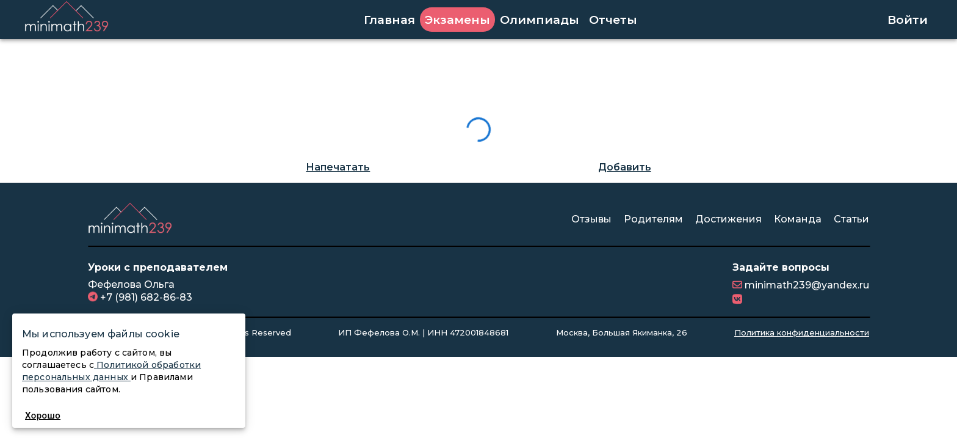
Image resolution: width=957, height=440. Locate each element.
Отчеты (613, 19)
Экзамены (457, 19)
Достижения (728, 219)
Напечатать (338, 167)
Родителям (653, 219)
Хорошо (42, 415)
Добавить (624, 167)
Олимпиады (539, 19)
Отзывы (591, 219)
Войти (907, 19)
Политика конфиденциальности (801, 332)
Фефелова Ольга (131, 284)
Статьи (851, 219)
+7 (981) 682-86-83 (145, 297)
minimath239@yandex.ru (805, 285)
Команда (798, 219)
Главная (389, 19)
